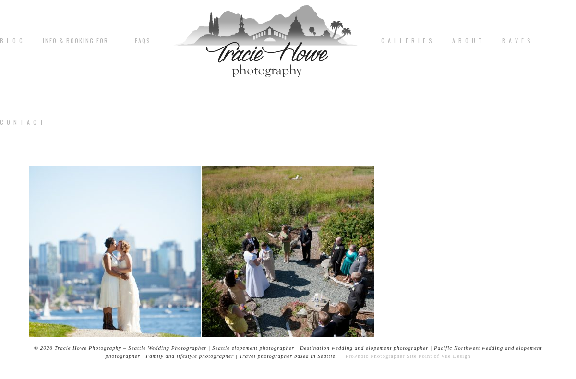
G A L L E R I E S (407, 41)
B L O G (12, 41)
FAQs (143, 41)
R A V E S (516, 41)
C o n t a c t (22, 122)
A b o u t (467, 41)
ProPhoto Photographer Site (381, 356)
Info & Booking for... (79, 41)
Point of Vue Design (444, 356)
